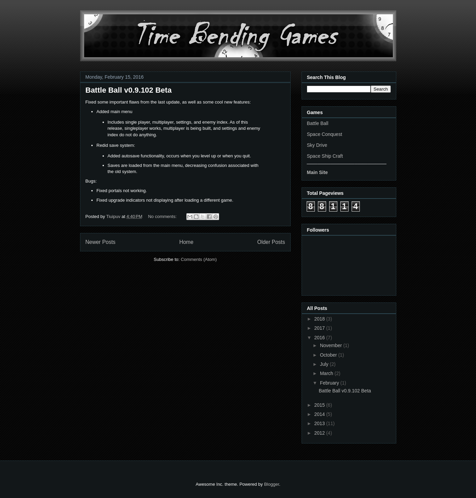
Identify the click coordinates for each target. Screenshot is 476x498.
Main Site (317, 172)
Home (186, 242)
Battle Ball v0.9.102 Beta (129, 90)
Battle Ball (317, 123)
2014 (320, 414)
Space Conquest (324, 134)
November (331, 345)
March (327, 373)
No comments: (163, 216)
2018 (320, 319)
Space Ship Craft (325, 156)
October (329, 355)
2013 (320, 423)
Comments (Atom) (199, 259)
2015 (320, 405)
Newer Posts (101, 242)
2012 (320, 433)
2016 (320, 337)
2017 (320, 328)
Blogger (271, 484)
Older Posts (271, 242)
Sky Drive (317, 145)
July (325, 364)
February (330, 383)
